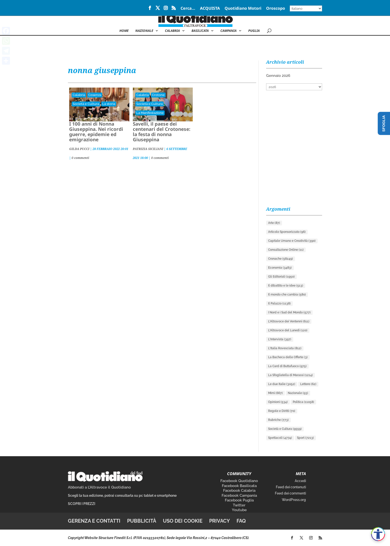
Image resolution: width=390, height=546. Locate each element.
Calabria (172, 31)
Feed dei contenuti (291, 487)
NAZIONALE (144, 31)
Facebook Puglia (239, 500)
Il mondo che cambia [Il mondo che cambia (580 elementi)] (287, 294)
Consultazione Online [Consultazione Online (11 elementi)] (286, 249)
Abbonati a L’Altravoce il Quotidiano (99, 487)
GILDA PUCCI (79, 149)
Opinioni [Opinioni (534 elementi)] (278, 402)
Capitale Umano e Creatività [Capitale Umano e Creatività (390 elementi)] (292, 241)
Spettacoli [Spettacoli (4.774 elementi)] (280, 438)
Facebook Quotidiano (239, 481)
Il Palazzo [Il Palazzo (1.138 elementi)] (279, 303)
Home (124, 31)
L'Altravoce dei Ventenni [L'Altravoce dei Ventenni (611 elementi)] (288, 321)
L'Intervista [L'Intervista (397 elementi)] (279, 339)
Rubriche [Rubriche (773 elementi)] (278, 420)
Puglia (254, 31)
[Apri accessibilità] (378, 534)
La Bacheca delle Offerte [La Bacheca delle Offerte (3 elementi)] (288, 357)
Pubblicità (141, 521)
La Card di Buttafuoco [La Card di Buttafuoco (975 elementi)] (287, 366)
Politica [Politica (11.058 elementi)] (303, 402)
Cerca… (188, 8)
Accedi (300, 481)
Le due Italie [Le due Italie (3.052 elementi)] (281, 384)
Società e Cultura (86, 104)
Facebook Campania (239, 495)
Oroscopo (275, 8)
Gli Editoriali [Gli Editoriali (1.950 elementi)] (281, 276)
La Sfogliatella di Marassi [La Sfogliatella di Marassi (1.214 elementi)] (290, 375)
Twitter (239, 505)
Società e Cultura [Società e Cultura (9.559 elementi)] (285, 429)
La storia (108, 104)
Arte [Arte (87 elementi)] (274, 223)
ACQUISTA (210, 8)
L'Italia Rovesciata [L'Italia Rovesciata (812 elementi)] (284, 348)
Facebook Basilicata (239, 486)
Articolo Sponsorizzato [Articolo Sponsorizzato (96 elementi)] (287, 232)
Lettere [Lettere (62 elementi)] (308, 384)
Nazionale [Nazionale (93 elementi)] (298, 393)
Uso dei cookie (182, 521)
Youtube (239, 510)
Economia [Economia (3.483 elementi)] (280, 267)
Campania (228, 31)
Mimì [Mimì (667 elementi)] (275, 393)
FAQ (241, 521)
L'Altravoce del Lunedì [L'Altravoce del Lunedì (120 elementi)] (287, 330)
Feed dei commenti (290, 493)
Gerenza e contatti (94, 521)
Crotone (158, 95)
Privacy (219, 521)
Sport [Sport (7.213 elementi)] (305, 438)
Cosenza (94, 95)
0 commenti (80, 158)
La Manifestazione (150, 113)
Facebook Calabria (239, 490)
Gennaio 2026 (278, 75)
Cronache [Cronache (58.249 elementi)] (280, 258)
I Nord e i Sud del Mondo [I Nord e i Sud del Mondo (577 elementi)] (289, 312)
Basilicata (200, 31)
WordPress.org (294, 500)
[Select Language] (306, 8)
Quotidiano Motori (243, 8)
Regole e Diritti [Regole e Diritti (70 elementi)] (281, 411)
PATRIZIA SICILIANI (148, 149)
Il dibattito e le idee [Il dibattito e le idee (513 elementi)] (285, 285)
